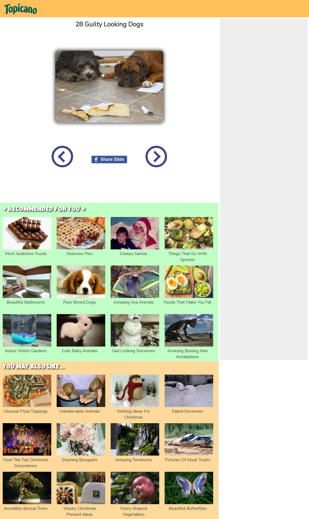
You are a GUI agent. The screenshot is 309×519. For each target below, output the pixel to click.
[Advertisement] (109, 189)
